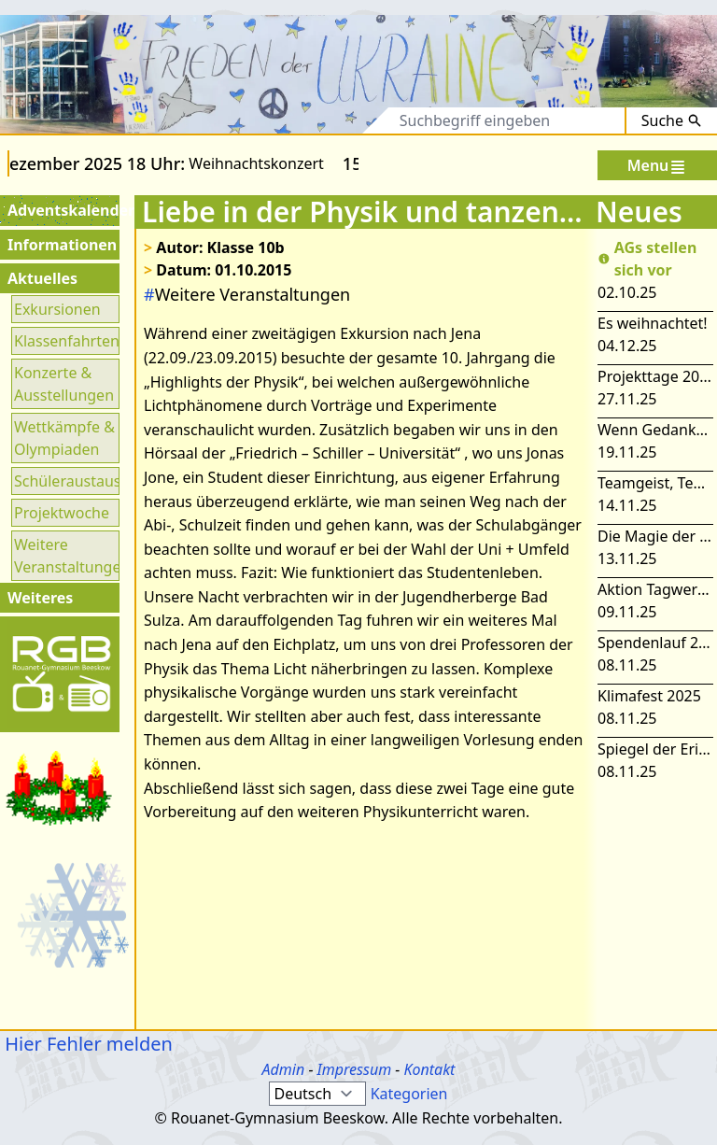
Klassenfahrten (65, 341)
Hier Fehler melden (86, 1043)
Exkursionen (57, 309)
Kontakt (429, 1069)
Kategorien (409, 1093)
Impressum (354, 1069)
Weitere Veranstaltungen (65, 555)
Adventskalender (61, 210)
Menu (657, 166)
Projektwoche (61, 512)
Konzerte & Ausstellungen (64, 383)
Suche (671, 120)
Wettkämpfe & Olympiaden (64, 438)
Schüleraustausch (65, 481)
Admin (283, 1069)
